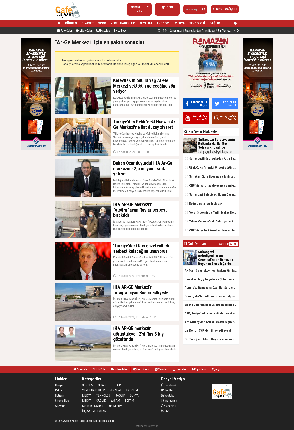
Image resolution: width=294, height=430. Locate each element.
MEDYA (180, 23)
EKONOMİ (163, 23)
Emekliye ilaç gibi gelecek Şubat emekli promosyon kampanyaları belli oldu (212, 279)
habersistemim (151, 426)
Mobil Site (99, 369)
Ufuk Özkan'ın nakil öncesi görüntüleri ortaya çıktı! (212, 167)
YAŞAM (115, 400)
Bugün (222, 244)
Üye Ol (231, 9)
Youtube (167, 395)
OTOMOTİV (115, 406)
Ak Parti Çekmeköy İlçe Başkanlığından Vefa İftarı (212, 270)
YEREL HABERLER (122, 23)
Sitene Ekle (62, 400)
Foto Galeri (65, 30)
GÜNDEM (71, 23)
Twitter (167, 390)
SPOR (102, 23)
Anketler (120, 30)
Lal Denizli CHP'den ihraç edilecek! (208, 330)
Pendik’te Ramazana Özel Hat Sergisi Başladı (212, 287)
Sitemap (60, 406)
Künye (59, 385)
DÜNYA (134, 395)
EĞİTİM (129, 400)
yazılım (139, 426)
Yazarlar (161, 369)
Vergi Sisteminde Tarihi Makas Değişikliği (212, 212)
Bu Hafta (234, 244)
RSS (165, 411)
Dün (227, 244)
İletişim (59, 395)
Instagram (169, 400)
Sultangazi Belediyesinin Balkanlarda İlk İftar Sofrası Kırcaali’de (203, 30)
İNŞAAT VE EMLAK (94, 411)
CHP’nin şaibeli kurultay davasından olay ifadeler (212, 230)
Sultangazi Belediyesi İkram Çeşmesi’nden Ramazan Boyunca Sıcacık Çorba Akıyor (212, 194)
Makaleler (103, 30)
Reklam (59, 390)
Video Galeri (84, 30)
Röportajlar (199, 369)
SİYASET (88, 23)
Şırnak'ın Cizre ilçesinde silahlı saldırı (211, 176)
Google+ (168, 406)
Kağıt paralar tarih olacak (203, 203)
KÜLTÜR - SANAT (92, 406)
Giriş (217, 9)
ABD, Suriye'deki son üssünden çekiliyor (211, 313)
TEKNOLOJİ (197, 23)
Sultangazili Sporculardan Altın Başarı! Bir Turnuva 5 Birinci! (212, 158)
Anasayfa (80, 369)
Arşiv (216, 369)
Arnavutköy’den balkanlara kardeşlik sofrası (212, 322)
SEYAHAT (145, 23)
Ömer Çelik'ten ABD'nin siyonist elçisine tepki (212, 296)
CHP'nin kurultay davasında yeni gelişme (212, 185)
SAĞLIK (214, 23)
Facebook (168, 385)
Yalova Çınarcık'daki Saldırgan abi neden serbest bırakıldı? (212, 221)
